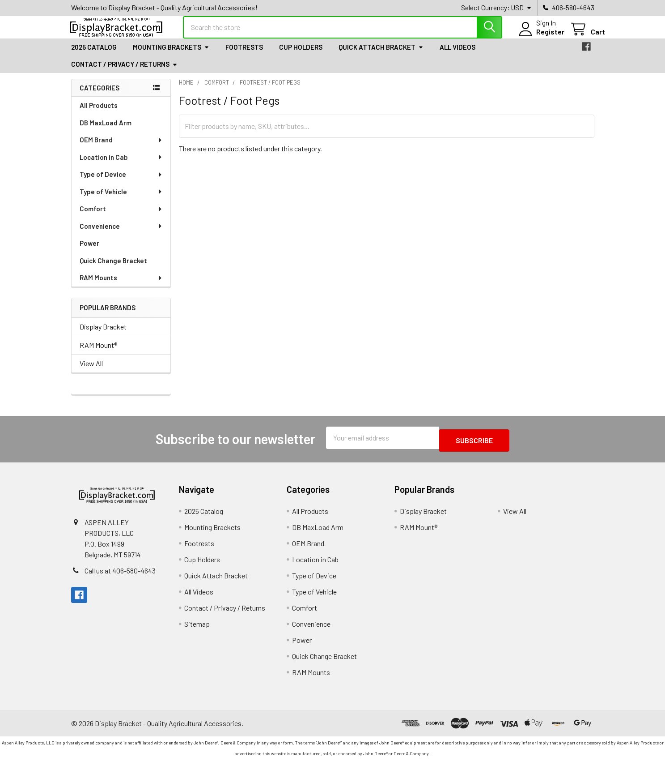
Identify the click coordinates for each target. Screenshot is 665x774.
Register (539, 37)
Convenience (121, 234)
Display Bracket (103, 334)
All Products (99, 113)
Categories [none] (99, 96)
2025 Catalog (94, 55)
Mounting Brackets (171, 55)
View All (91, 371)
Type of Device (121, 182)
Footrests (244, 55)
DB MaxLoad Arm (105, 131)
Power (89, 251)
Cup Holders (300, 55)
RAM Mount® (98, 353)
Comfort (121, 217)
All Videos (457, 55)
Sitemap (197, 629)
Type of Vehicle (121, 200)
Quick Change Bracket (113, 269)
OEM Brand (121, 148)
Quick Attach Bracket (381, 55)
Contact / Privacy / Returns (124, 72)
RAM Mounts (121, 286)
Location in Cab (121, 165)
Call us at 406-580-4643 (120, 576)
